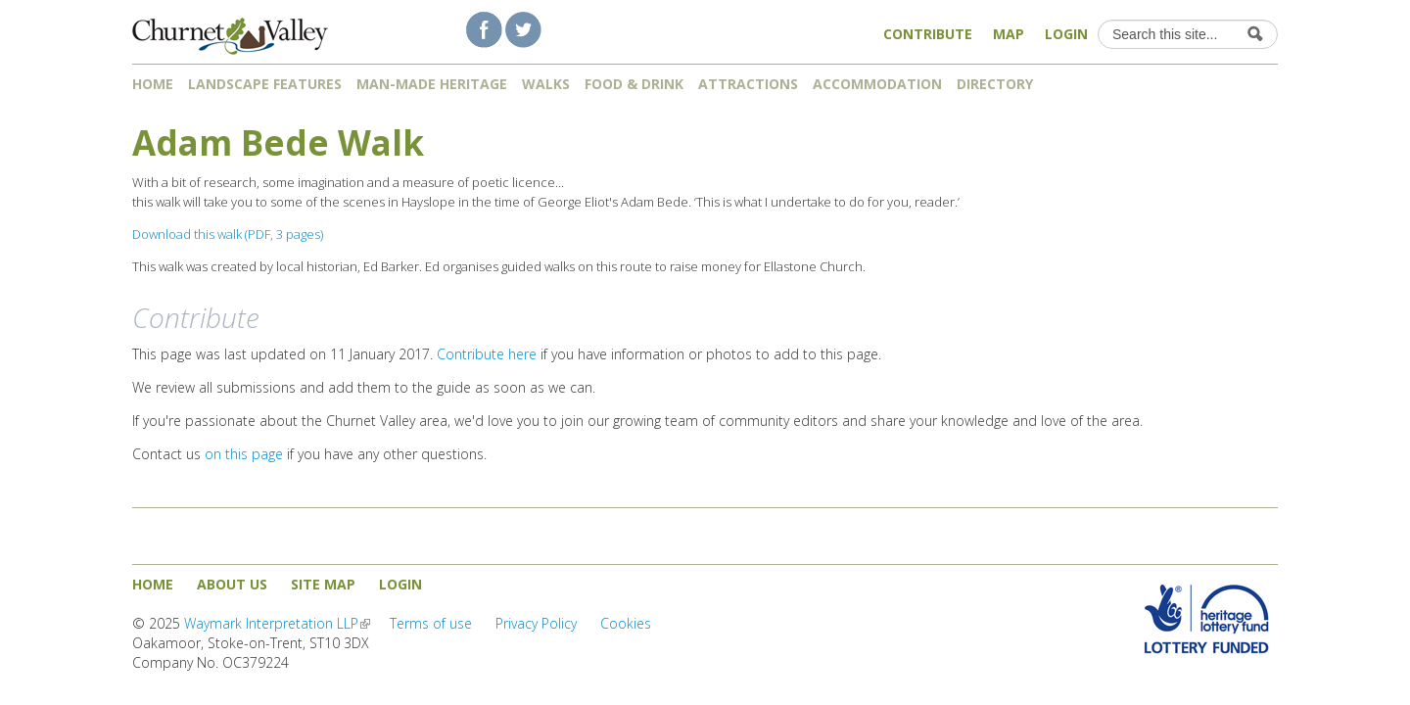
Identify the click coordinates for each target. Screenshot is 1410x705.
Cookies (625, 623)
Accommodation (877, 83)
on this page (244, 454)
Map (1008, 33)
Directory (1002, 83)
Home (152, 83)
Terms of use (431, 623)
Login (1066, 33)
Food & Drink (634, 83)
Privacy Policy (536, 623)
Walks (546, 83)
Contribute (927, 33)
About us (232, 584)
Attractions (748, 83)
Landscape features (265, 83)
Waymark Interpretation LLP (277, 623)
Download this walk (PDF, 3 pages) (227, 234)
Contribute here (487, 354)
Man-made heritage (431, 83)
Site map (323, 584)
